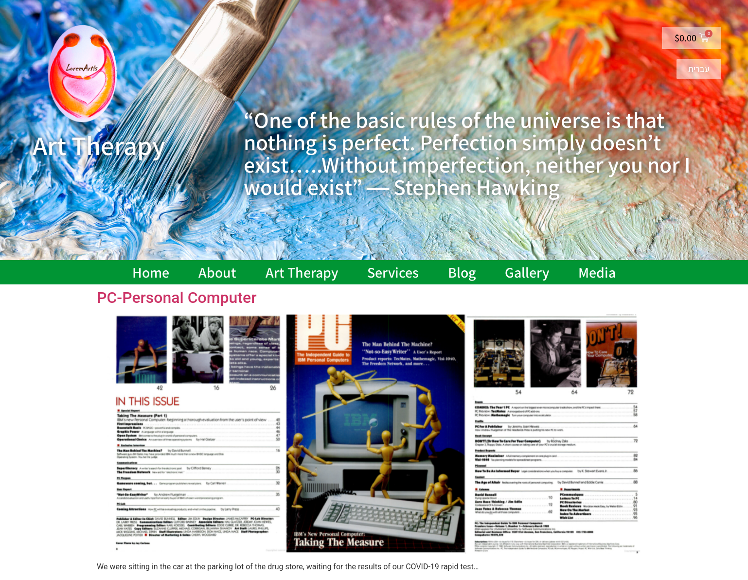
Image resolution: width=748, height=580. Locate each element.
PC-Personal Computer (176, 297)
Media (597, 272)
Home (150, 272)
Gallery (527, 272)
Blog (462, 272)
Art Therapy (302, 272)
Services (393, 272)
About (217, 272)
